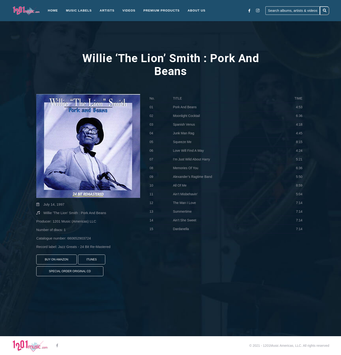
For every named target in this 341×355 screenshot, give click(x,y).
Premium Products (161, 10)
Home (53, 10)
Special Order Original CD (70, 271)
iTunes (91, 259)
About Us (197, 10)
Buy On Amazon (56, 259)
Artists (107, 10)
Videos (128, 10)
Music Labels (79, 10)
